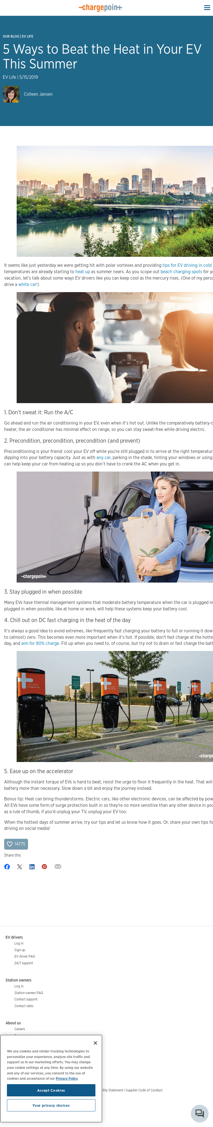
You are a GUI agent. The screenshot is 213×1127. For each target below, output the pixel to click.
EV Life (27, 36)
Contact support (25, 999)
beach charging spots (181, 271)
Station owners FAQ (28, 993)
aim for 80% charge (40, 643)
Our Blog (11, 36)
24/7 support (23, 963)
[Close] (95, 1043)
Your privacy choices (51, 1105)
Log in (18, 943)
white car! (27, 284)
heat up (82, 271)
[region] (51, 1079)
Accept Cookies (51, 1090)
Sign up (19, 950)
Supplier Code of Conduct (144, 1090)
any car (103, 457)
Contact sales (23, 1006)
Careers (19, 1029)
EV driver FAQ (24, 956)
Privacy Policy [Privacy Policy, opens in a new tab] (67, 1078)
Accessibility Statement (106, 1090)
